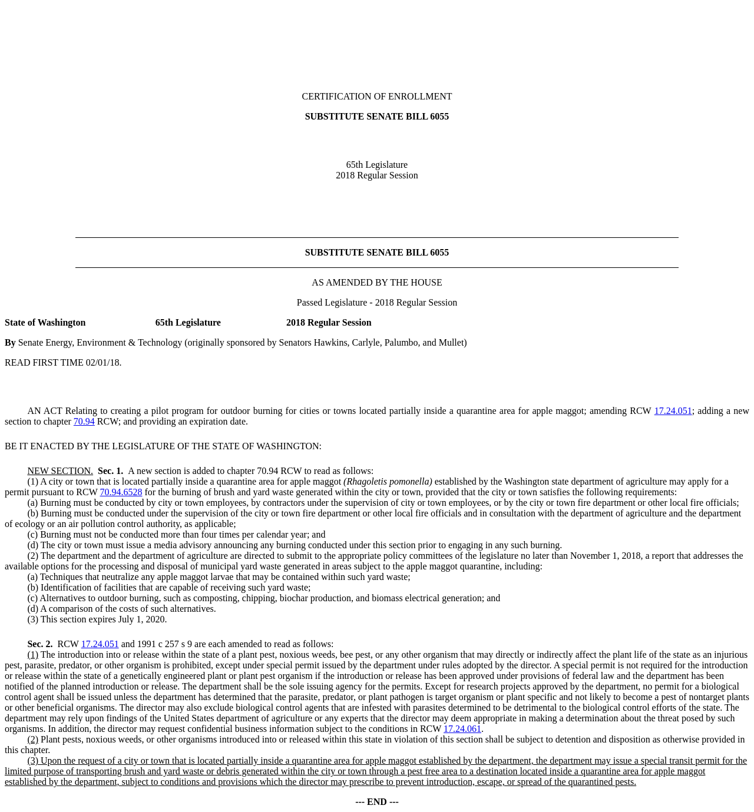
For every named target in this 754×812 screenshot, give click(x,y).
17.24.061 (462, 729)
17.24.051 (673, 411)
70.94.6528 (121, 492)
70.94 (84, 421)
